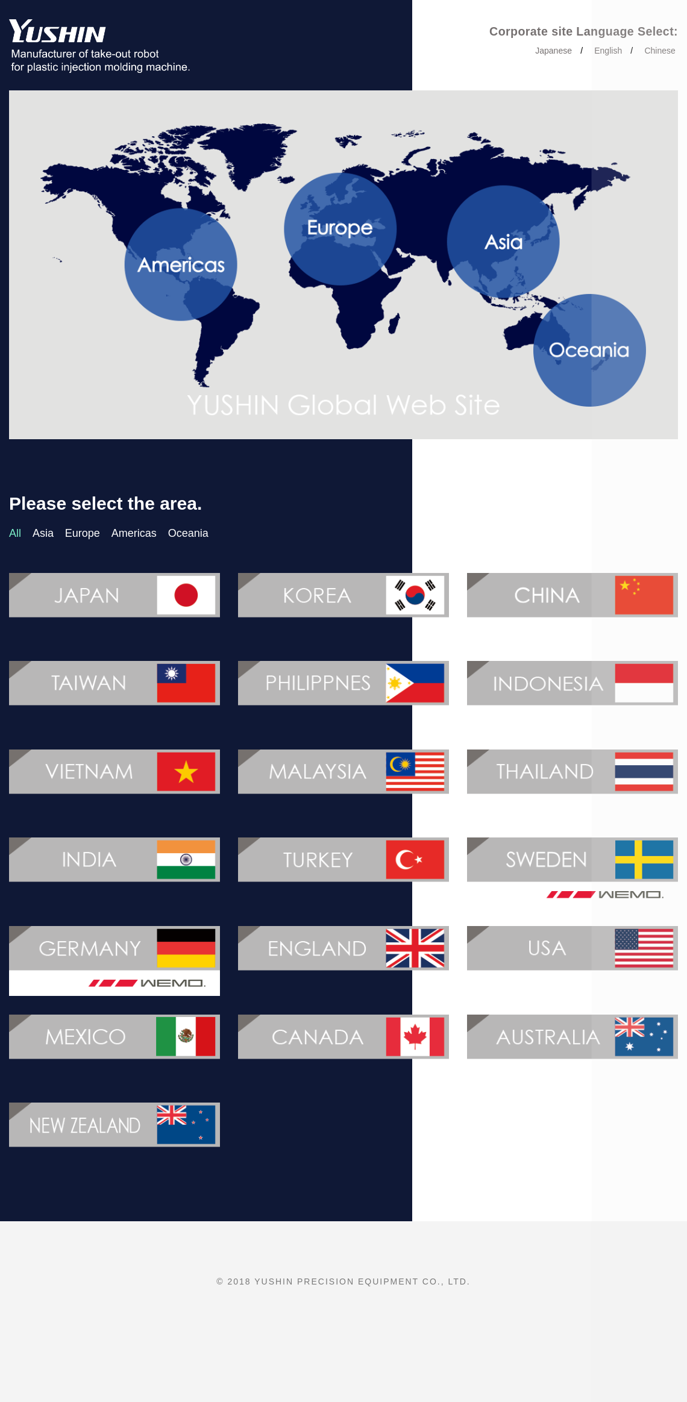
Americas (134, 533)
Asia (43, 533)
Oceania (188, 533)
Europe (82, 533)
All (15, 533)
